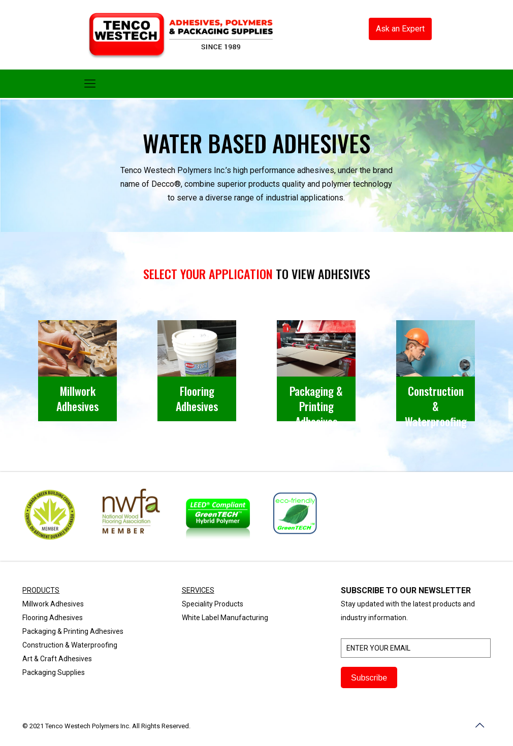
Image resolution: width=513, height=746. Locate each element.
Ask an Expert (400, 28)
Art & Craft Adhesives (57, 659)
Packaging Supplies (53, 672)
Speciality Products (212, 604)
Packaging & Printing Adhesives (72, 631)
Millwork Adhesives (53, 604)
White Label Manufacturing (225, 618)
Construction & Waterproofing (69, 645)
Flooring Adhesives (52, 618)
